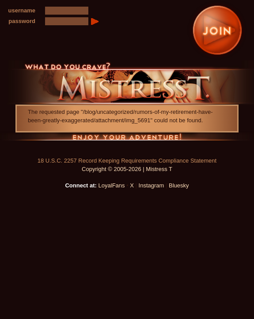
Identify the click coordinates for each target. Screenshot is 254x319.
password (21, 21)
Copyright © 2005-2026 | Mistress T (127, 169)
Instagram (151, 185)
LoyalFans (112, 185)
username (21, 10)
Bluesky (179, 185)
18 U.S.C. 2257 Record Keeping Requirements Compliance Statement (127, 160)
